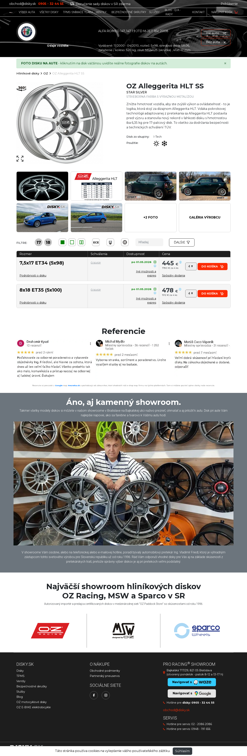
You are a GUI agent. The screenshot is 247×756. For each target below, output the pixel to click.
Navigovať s (192, 693)
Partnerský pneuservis (105, 676)
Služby (20, 691)
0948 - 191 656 (200, 729)
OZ (45, 73)
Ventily (20, 681)
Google (59, 385)
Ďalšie (182, 242)
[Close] (225, 63)
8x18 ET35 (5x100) (40, 290)
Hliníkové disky (27, 73)
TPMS (20, 676)
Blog (19, 697)
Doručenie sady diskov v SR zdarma (100, 4)
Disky (20, 670)
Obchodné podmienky (105, 670)
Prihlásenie (229, 4)
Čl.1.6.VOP (96, 262)
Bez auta (216, 42)
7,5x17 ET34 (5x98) (41, 263)
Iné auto (216, 33)
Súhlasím (182, 751)
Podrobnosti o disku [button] (32, 275)
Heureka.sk (74, 385)
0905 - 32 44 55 (202, 702)
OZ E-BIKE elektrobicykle (33, 707)
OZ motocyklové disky (31, 702)
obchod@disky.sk (22, 4)
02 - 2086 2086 (201, 724)
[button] (151, 217)
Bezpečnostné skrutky (31, 686)
